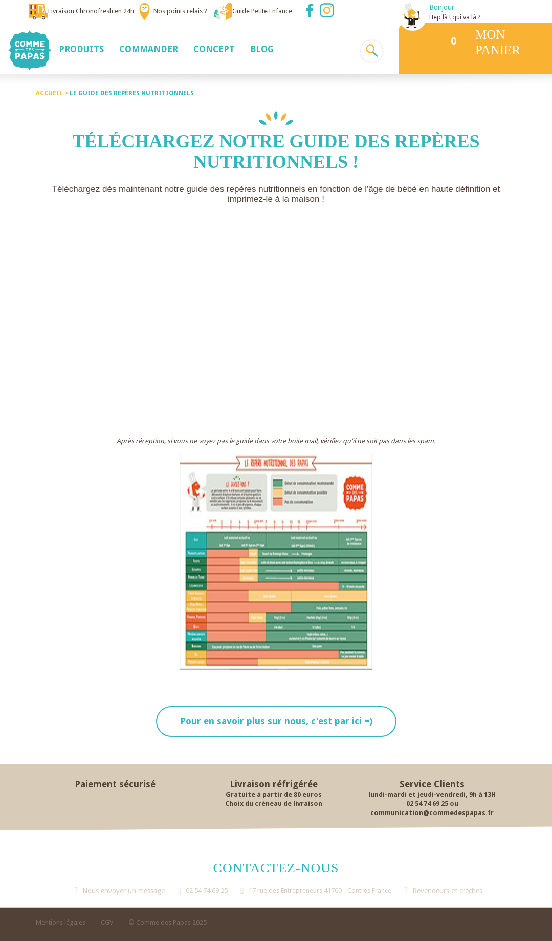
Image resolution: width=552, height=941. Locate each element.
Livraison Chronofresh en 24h (91, 11)
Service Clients (432, 784)
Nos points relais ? (180, 11)
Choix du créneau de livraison (273, 803)
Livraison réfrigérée (274, 784)
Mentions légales (60, 922)
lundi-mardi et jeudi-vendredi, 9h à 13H (432, 794)
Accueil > (53, 93)
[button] (81, 48)
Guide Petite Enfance (262, 11)
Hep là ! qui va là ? (455, 17)
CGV (107, 922)
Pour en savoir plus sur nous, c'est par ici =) (276, 721)
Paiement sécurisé (115, 784)
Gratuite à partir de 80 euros (274, 794)
